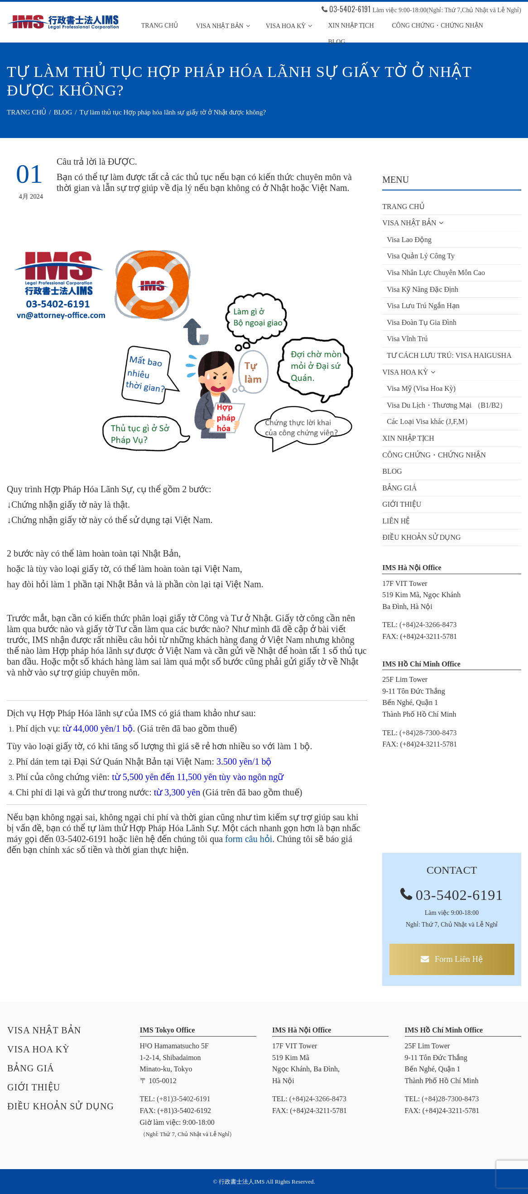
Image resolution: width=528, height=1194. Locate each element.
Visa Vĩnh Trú (407, 339)
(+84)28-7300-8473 (427, 733)
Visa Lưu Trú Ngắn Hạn (423, 305)
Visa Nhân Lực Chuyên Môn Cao (436, 272)
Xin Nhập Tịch (351, 25)
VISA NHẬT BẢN (223, 26)
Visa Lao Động (409, 239)
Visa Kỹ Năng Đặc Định (422, 289)
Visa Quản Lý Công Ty (421, 256)
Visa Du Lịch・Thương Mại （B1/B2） (447, 405)
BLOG (392, 471)
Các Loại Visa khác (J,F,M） (429, 421)
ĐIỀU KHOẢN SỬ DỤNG (421, 537)
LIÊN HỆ (396, 521)
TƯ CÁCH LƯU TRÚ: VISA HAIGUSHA (449, 355)
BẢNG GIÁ (399, 488)
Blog (336, 41)
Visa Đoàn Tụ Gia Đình (421, 322)
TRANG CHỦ (159, 25)
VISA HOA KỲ (408, 372)
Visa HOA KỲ (289, 26)
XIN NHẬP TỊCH (408, 438)
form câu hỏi (248, 839)
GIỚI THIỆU (401, 504)
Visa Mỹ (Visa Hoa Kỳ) (421, 388)
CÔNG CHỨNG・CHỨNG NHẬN (437, 25)
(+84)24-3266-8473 (427, 624)
